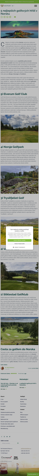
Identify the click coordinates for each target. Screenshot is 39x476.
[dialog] (19, 238)
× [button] (31, 227)
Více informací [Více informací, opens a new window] (27, 237)
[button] (19, 247)
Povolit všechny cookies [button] (19, 240)
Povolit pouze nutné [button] (19, 243)
